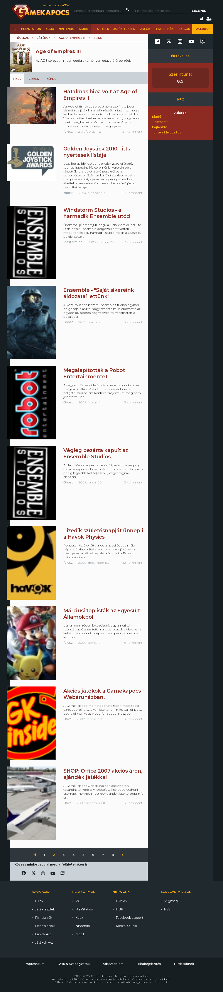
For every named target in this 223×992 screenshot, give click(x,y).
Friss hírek (101, 29)
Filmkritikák (164, 29)
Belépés (198, 11)
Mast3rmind (73, 242)
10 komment (132, 322)
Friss (17, 78)
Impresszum (34, 964)
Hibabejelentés (149, 964)
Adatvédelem (113, 964)
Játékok (44, 37)
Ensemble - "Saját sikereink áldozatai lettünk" (98, 293)
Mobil (83, 29)
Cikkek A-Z (43, 934)
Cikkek (34, 78)
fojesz (68, 131)
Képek (51, 78)
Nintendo (66, 29)
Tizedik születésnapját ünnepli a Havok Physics (103, 534)
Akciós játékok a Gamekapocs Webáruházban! (102, 694)
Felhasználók (45, 926)
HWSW (121, 901)
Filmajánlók (43, 918)
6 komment (133, 643)
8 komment (133, 719)
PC (14, 29)
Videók (144, 29)
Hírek (39, 901)
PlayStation (31, 29)
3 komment (133, 402)
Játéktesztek (124, 29)
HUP (119, 909)
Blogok (184, 29)
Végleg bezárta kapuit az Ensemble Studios (95, 453)
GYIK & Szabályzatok (73, 964)
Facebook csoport (129, 918)
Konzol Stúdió (126, 926)
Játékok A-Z (44, 942)
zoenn (68, 193)
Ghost (68, 322)
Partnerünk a (55, 5)
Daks (67, 719)
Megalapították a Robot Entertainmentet (94, 373)
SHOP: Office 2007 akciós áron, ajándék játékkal (102, 774)
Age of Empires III (72, 37)
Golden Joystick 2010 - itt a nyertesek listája (97, 152)
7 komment (133, 242)
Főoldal (22, 37)
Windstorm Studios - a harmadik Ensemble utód (96, 213)
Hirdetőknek (184, 964)
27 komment (132, 131)
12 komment (132, 563)
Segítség (171, 901)
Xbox (50, 29)
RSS (167, 909)
